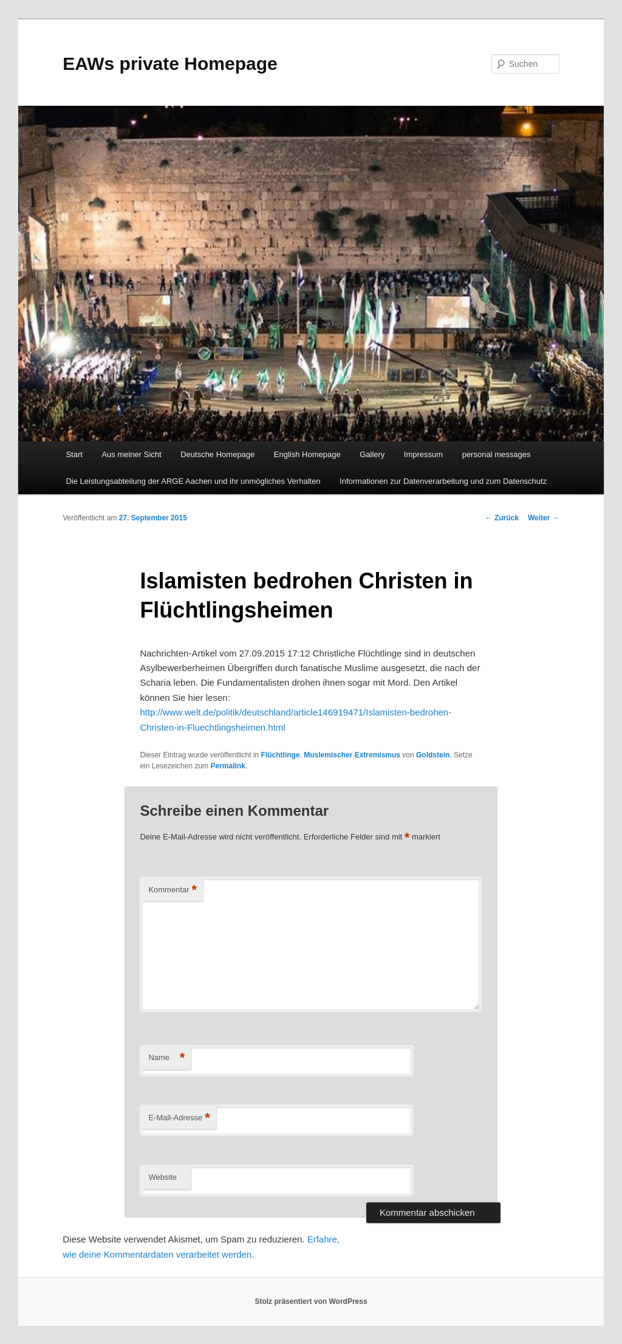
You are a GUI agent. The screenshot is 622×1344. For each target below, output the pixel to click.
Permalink (227, 766)
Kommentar (172, 890)
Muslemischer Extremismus (352, 755)
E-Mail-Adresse (179, 1118)
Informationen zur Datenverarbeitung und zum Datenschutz (443, 481)
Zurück (502, 518)
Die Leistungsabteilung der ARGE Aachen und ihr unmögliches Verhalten (193, 481)
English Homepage (307, 454)
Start (74, 454)
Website (162, 1177)
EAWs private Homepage (170, 63)
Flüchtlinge (280, 755)
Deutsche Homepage (217, 454)
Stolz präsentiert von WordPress (311, 1301)
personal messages (496, 454)
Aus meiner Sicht (131, 454)
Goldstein (432, 755)
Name (166, 1058)
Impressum (423, 454)
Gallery (372, 454)
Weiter (543, 518)
